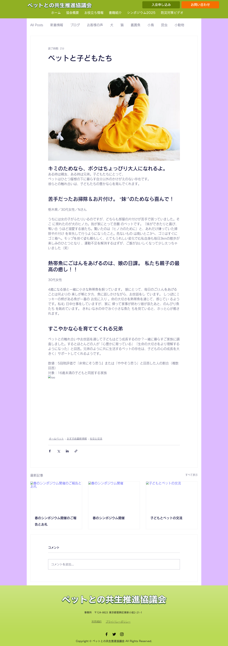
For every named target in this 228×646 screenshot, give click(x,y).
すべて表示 (191, 475)
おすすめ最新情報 (77, 438)
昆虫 (164, 25)
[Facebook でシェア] (49, 451)
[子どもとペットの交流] (172, 496)
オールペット (56, 438)
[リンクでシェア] (76, 451)
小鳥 (150, 25)
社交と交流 (96, 438)
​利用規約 (97, 621)
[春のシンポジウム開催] (114, 496)
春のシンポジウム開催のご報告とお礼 (55, 521)
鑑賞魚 (135, 25)
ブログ (75, 25)
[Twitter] (114, 634)
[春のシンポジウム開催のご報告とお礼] (56, 496)
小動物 (179, 25)
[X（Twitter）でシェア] (58, 451)
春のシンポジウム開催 (109, 518)
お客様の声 (95, 25)
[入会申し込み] (161, 4)
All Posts (36, 25)
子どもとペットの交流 (166, 518)
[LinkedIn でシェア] (67, 451)
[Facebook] (106, 634)
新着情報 (56, 25)
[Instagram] (122, 634)
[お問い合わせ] (200, 4)
